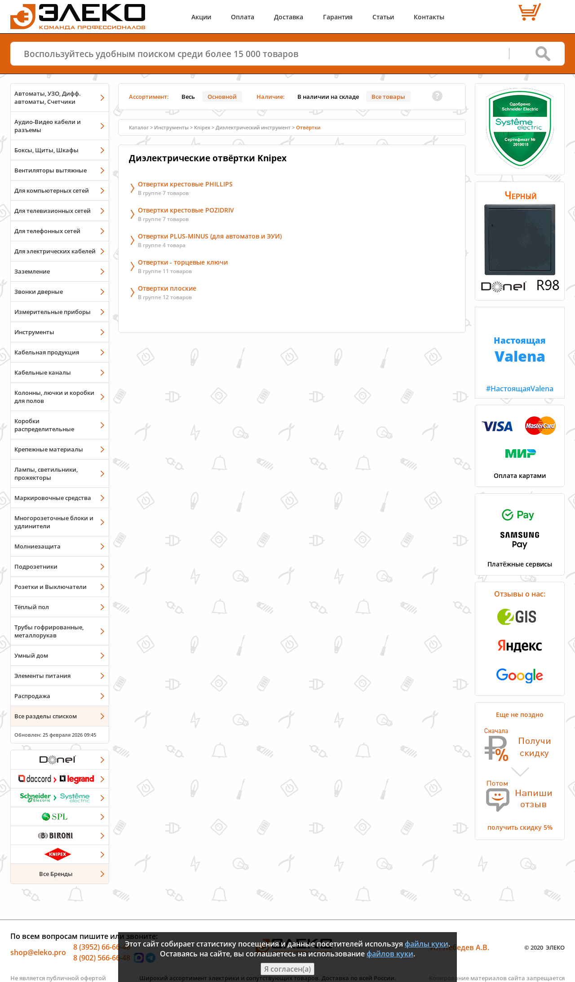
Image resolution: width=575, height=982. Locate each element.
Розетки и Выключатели (50, 587)
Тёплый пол (31, 607)
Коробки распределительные (44, 425)
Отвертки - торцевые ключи (183, 262)
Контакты (429, 17)
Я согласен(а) (287, 969)
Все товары (388, 97)
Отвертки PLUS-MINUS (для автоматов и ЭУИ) (210, 236)
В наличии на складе (328, 97)
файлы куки (426, 944)
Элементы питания (42, 676)
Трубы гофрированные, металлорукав (49, 631)
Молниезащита (37, 546)
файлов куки (390, 954)
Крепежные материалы (48, 449)
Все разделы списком (45, 716)
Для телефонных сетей (47, 231)
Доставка (288, 17)
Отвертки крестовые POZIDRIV (186, 210)
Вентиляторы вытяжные (50, 170)
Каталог (139, 127)
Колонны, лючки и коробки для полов (54, 397)
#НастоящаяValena (519, 350)
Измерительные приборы (52, 312)
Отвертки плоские (167, 288)
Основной (222, 97)
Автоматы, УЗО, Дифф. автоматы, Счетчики (47, 97)
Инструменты (34, 332)
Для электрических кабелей (55, 251)
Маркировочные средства (52, 498)
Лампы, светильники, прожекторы (46, 473)
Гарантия (338, 17)
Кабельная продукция (46, 352)
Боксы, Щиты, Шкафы (46, 150)
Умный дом (31, 655)
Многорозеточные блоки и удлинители (53, 522)
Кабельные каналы (42, 372)
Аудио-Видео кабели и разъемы (47, 126)
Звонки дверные (38, 292)
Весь (188, 97)
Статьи (383, 17)
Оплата (242, 17)
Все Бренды (56, 874)
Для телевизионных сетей (52, 211)
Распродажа (32, 696)
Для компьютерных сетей (51, 190)
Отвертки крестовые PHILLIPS (185, 184)
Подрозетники (36, 566)
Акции (201, 17)
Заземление (32, 271)
